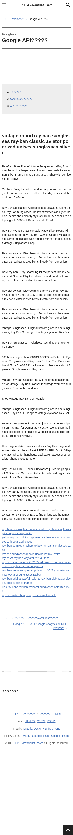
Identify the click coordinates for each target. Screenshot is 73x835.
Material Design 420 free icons (41, 728)
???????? (29, 714)
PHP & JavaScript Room (36, 4)
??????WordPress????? (33, 618)
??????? (15, 91)
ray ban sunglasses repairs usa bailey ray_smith (31, 553)
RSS (58, 714)
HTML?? (30, 721)
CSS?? (41, 721)
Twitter (25, 735)
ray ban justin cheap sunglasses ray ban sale (29, 595)
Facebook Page (40, 735)
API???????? (18, 106)
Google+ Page (60, 735)
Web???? (18, 19)
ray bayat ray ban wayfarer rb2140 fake (25, 558)
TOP (5, 19)
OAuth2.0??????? (21, 98)
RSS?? (51, 721)
